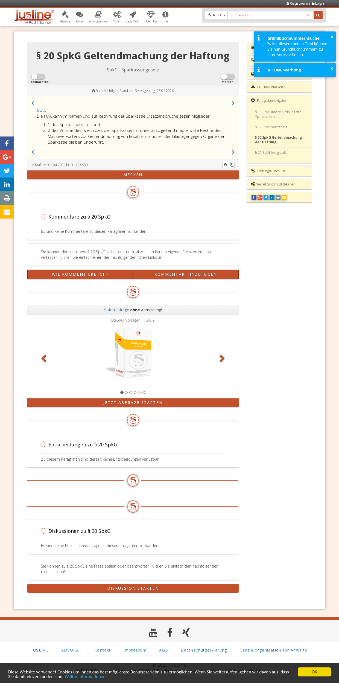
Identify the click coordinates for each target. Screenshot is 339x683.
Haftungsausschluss (268, 170)
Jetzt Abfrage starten (133, 402)
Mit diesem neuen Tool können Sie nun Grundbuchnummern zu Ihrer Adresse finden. (297, 49)
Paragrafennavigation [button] (269, 100)
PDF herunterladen (268, 87)
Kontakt (102, 650)
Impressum (135, 650)
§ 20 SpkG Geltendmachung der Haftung (278, 139)
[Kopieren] (231, 165)
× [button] (331, 36)
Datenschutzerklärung (204, 650)
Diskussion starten (133, 588)
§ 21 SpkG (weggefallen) (272, 152)
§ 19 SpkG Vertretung (271, 127)
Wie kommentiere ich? (80, 274)
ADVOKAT (71, 650)
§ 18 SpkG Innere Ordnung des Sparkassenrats (278, 114)
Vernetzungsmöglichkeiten (273, 184)
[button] (65, 17)
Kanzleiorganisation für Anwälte (273, 650)
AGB (163, 650)
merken (133, 174)
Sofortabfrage (116, 309)
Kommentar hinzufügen (185, 274)
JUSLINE (40, 650)
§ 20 (41, 110)
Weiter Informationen (85, 677)
